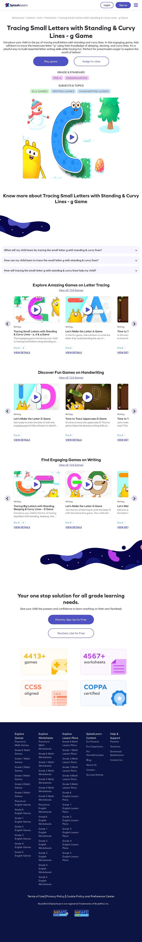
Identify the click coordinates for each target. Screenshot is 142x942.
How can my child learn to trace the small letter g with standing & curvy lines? (70, 260)
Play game (50, 61)
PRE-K (57, 78)
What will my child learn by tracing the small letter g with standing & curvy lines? (70, 250)
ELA (39, 17)
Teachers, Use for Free (71, 633)
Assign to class (91, 61)
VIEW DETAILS (22, 352)
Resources (18, 17)
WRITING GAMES (63, 91)
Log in (107, 5)
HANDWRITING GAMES (94, 91)
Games (31, 17)
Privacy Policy (55, 896)
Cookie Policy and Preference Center (91, 896)
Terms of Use (36, 896)
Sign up (123, 5)
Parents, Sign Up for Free (70, 619)
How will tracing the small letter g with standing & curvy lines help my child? (70, 270)
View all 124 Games (71, 290)
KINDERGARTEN (76, 78)
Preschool (50, 17)
